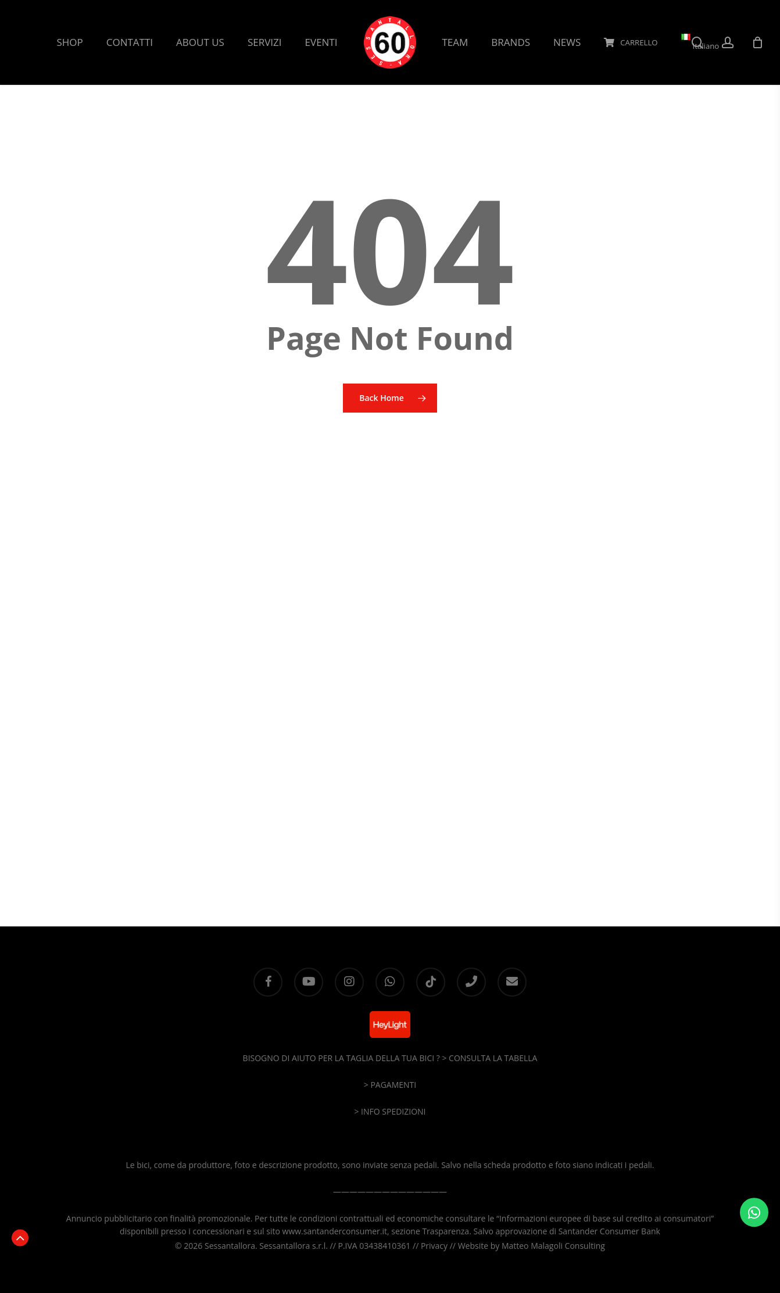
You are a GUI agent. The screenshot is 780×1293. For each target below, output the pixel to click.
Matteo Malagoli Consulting (553, 1245)
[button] (20, 1237)
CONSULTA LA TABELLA (493, 1057)
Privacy (434, 1245)
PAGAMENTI (393, 1084)
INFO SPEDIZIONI (393, 1111)
